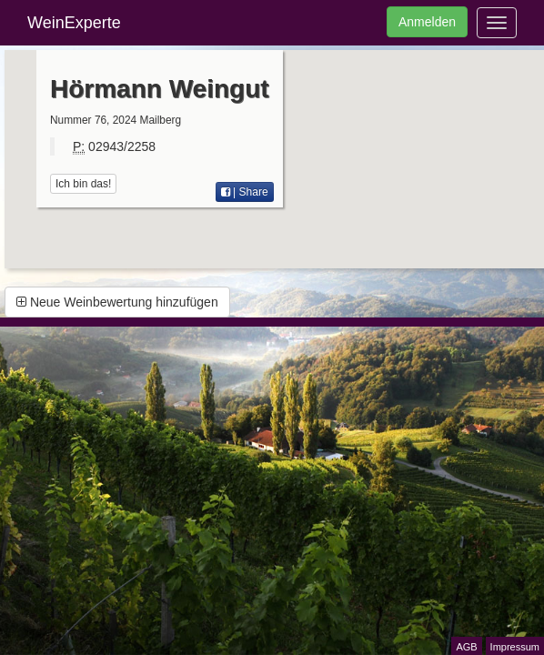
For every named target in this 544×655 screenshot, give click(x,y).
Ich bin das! (83, 183)
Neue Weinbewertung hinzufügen (117, 302)
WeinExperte (74, 23)
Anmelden (427, 22)
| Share (244, 192)
